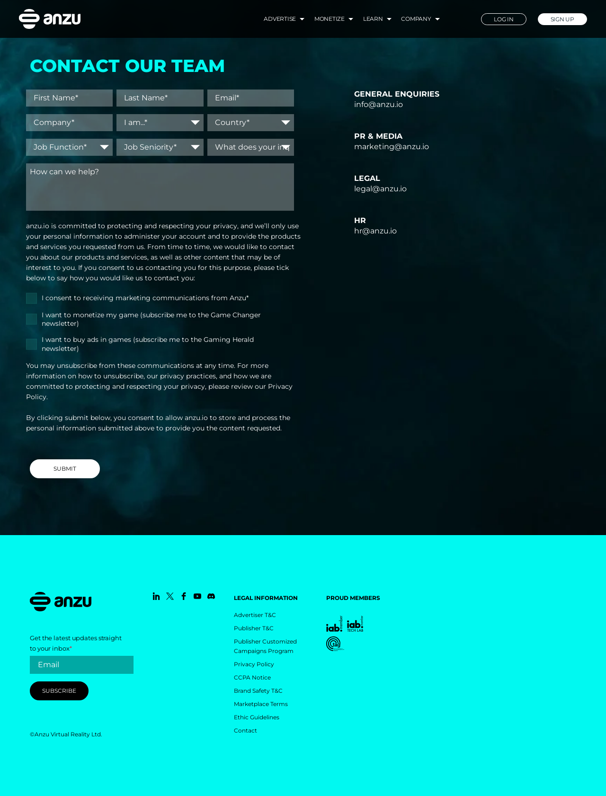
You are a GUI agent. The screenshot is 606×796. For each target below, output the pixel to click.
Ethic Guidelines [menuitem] (256, 717)
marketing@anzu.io (391, 146)
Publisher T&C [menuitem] (254, 628)
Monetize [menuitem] (329, 18)
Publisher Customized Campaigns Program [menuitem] (265, 646)
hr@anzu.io (375, 230)
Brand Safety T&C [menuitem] (258, 690)
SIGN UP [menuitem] (562, 19)
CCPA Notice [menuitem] (252, 677)
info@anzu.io (378, 104)
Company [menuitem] (416, 18)
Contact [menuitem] (245, 730)
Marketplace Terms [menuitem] (261, 703)
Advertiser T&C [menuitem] (255, 614)
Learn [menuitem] (373, 18)
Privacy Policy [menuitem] (254, 664)
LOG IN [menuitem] (504, 19)
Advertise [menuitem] (280, 18)
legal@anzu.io (380, 188)
